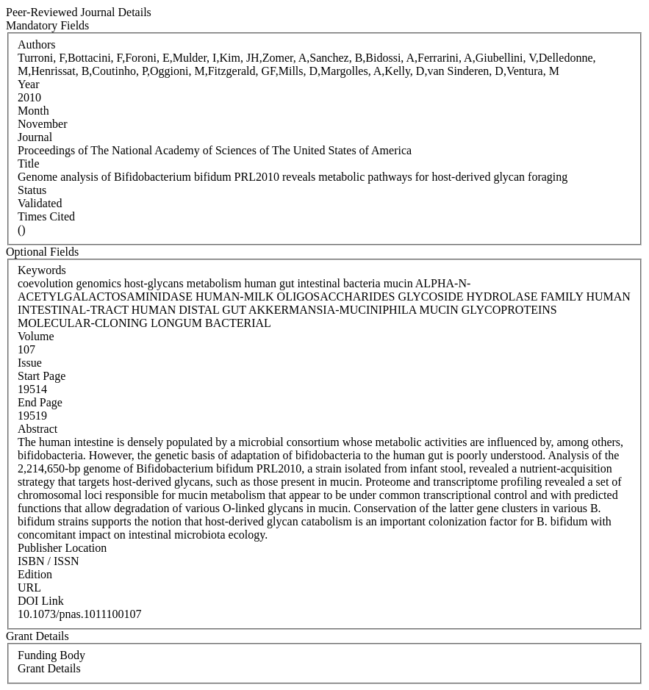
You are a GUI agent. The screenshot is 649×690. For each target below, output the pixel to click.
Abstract (37, 429)
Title (29, 163)
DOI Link (41, 600)
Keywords (42, 270)
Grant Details (49, 668)
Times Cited (46, 216)
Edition (35, 574)
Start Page (41, 376)
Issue (30, 362)
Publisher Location (62, 548)
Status (32, 190)
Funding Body (51, 655)
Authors (37, 44)
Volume (36, 336)
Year (28, 84)
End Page (40, 402)
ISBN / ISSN (48, 561)
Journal (35, 137)
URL (29, 587)
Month (33, 110)
